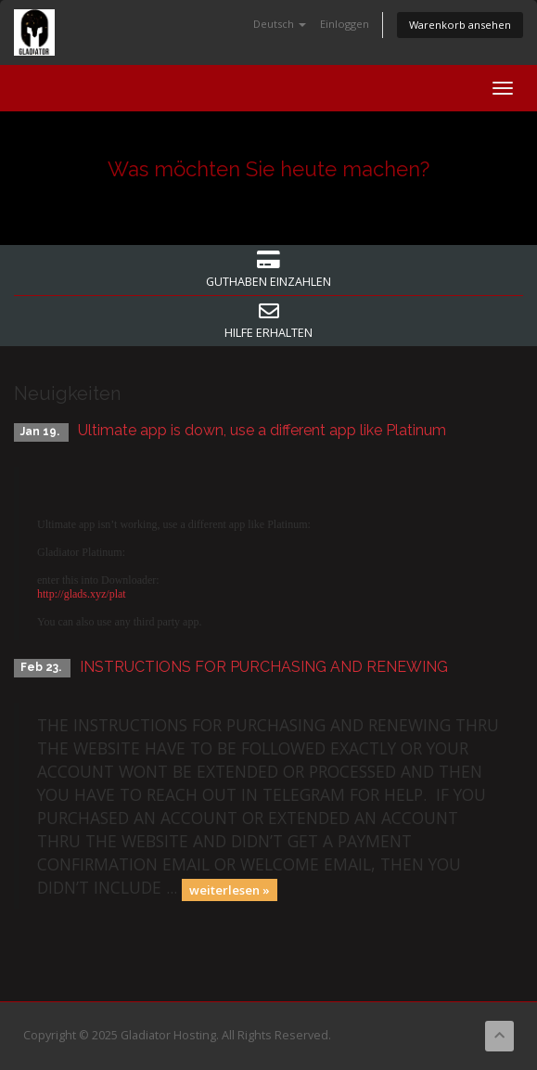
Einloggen (344, 24)
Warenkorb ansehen (460, 25)
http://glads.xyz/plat (81, 593)
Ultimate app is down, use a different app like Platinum (262, 430)
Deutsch (279, 24)
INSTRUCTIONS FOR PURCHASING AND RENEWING (264, 667)
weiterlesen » (229, 889)
